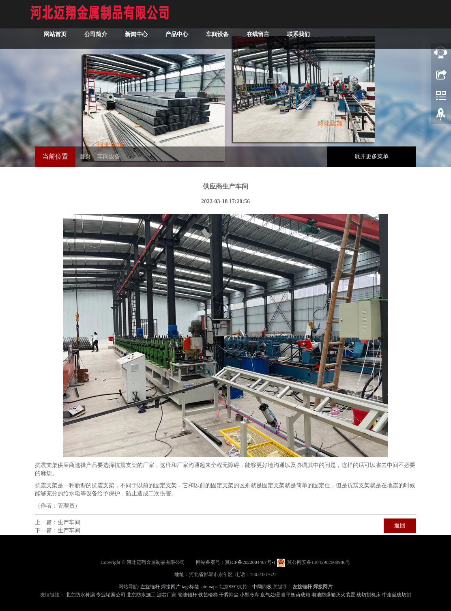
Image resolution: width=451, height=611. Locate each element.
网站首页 (55, 34)
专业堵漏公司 (110, 595)
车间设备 (217, 34)
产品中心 (176, 34)
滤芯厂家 (166, 595)
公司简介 (95, 34)
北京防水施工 (141, 595)
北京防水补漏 (80, 595)
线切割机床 (369, 595)
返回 (400, 526)
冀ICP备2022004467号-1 (250, 562)
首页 (85, 156)
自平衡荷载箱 (295, 595)
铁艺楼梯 (208, 595)
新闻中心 (136, 34)
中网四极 (262, 586)
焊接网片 (170, 586)
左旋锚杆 (150, 586)
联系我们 (298, 34)
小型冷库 (249, 595)
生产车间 (69, 522)
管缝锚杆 (187, 595)
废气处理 (270, 595)
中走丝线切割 (396, 595)
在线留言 (258, 34)
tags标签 (190, 586)
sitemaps (209, 586)
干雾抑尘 (228, 595)
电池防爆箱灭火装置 (333, 595)
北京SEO (228, 586)
